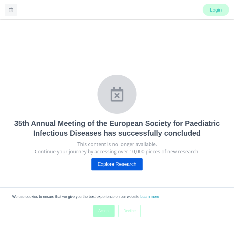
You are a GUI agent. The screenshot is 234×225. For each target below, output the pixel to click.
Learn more (149, 197)
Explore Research (117, 164)
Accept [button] (104, 211)
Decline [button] (129, 211)
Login (216, 9)
